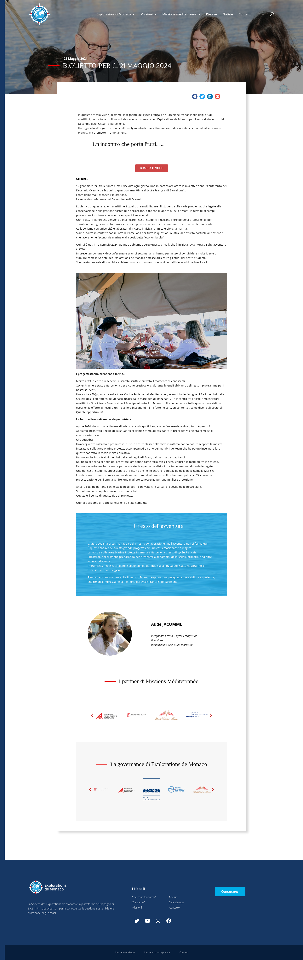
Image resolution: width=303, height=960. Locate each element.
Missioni (148, 14)
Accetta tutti (75, 90)
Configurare (90, 8)
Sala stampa (176, 902)
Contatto (245, 14)
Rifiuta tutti (112, 8)
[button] (272, 14)
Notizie (228, 14)
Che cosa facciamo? (144, 897)
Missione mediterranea (181, 14)
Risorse (211, 14)
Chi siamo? (138, 902)
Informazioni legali (125, 952)
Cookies (184, 952)
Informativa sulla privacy (157, 952)
